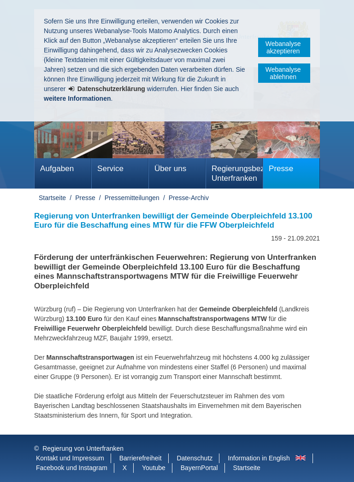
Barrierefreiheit (140, 458)
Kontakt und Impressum (70, 458)
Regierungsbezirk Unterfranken (237, 173)
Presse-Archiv (189, 197)
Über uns (170, 168)
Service (110, 168)
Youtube (153, 467)
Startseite (52, 197)
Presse (281, 168)
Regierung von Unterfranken (83, 448)
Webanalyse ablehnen (283, 73)
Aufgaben (57, 168)
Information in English (259, 458)
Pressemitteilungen (132, 197)
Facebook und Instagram (71, 467)
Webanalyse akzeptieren (283, 47)
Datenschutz (194, 458)
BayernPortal (199, 467)
